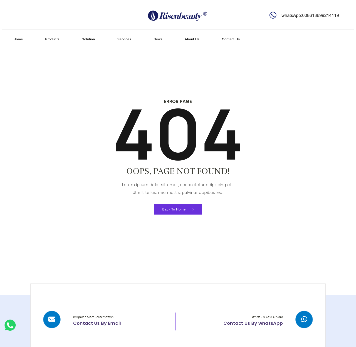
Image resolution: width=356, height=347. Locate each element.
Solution (88, 39)
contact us (231, 39)
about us (192, 39)
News (158, 39)
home (18, 39)
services (124, 39)
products (52, 39)
